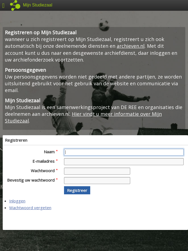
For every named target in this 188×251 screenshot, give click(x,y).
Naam (51, 151)
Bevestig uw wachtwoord (32, 180)
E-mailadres (45, 161)
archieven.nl (131, 46)
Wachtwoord (44, 170)
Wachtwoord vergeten (30, 207)
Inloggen (17, 200)
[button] (77, 190)
